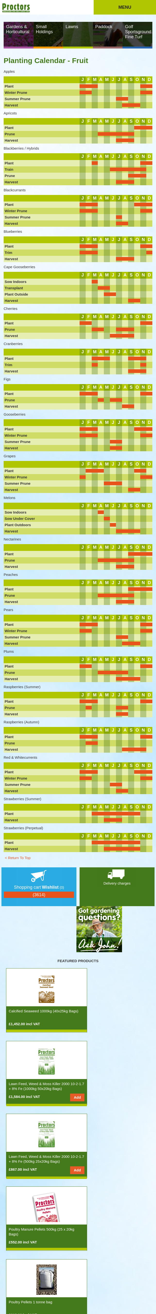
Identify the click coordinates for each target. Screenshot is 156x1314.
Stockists (120, 1280)
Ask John (45, 1280)
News (32, 1280)
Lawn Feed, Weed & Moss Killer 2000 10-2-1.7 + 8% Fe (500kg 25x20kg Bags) (39, 1089)
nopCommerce (23, 1270)
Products (20, 1280)
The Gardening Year (67, 1280)
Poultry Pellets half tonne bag (107, 1156)
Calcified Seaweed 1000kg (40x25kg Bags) (38, 1013)
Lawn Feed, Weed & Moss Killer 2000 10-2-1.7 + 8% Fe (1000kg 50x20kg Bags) (113, 1016)
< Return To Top (18, 858)
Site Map (59, 1285)
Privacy (46, 1285)
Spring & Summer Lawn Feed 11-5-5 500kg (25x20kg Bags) (112, 1231)
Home (7, 1280)
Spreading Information (97, 1280)
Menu (124, 7)
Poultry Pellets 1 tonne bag (30, 1156)
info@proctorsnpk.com (18, 1301)
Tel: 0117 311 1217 (118, 1295)
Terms (35, 1285)
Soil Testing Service (25, 1229)
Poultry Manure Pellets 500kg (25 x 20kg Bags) (111, 1086)
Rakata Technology (131, 1306)
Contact (22, 1285)
